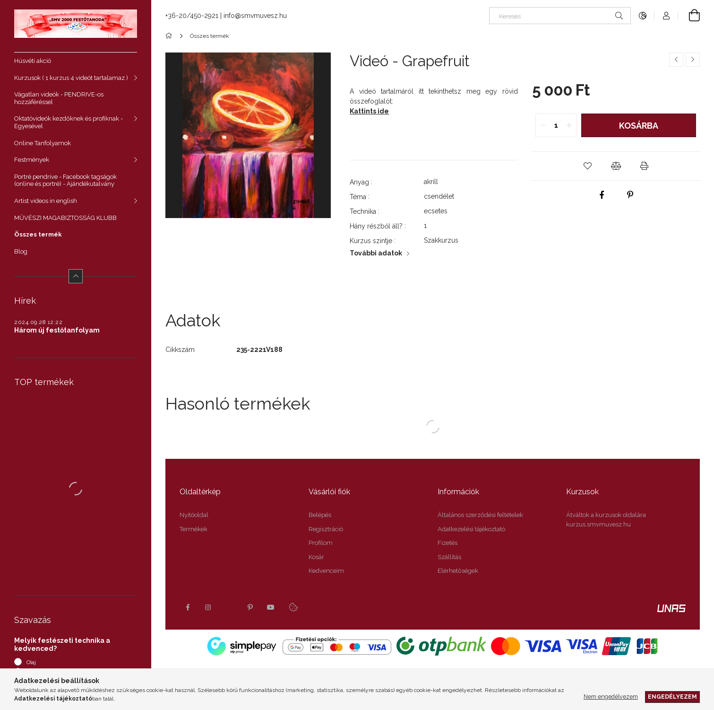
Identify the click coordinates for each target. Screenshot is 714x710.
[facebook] (601, 195)
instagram (208, 607)
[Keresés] (560, 15)
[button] (587, 166)
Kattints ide (369, 111)
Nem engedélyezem (611, 696)
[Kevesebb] (76, 276)
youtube (271, 607)
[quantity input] (556, 125)
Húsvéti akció (32, 60)
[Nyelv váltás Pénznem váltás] (642, 15)
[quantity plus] (569, 125)
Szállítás (449, 557)
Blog (20, 251)
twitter (229, 607)
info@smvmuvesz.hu (255, 15)
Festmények (31, 159)
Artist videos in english (45, 200)
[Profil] (666, 15)
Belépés (320, 514)
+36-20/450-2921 (191, 15)
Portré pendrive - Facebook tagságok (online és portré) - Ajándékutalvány (65, 180)
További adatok (376, 253)
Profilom (321, 542)
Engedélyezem (672, 696)
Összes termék (38, 234)
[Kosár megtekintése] (689, 15)
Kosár (316, 557)
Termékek (193, 529)
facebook (188, 607)
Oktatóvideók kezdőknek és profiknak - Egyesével (68, 122)
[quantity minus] (543, 125)
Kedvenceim (326, 570)
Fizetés (447, 542)
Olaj (31, 662)
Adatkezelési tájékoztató (471, 529)
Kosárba (638, 126)
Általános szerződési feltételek (480, 514)
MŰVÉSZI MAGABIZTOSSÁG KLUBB (65, 217)
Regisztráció (326, 529)
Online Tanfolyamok (42, 143)
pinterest (250, 607)
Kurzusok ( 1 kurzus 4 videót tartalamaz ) (71, 77)
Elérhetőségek (458, 570)
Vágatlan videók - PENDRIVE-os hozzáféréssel (58, 98)
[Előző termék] (676, 60)
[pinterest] (629, 195)
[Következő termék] (693, 60)
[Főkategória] (170, 36)
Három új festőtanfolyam (57, 330)
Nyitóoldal (194, 514)
